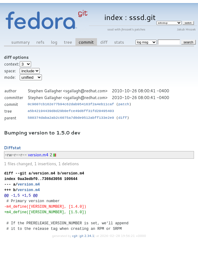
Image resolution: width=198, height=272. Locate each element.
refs (40, 42)
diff (103, 42)
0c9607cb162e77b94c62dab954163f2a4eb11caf (71, 104)
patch (123, 104)
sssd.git (142, 17)
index (113, 17)
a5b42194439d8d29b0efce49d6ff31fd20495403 (71, 111)
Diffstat (12, 147)
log (54, 42)
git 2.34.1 (86, 236)
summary (20, 42)
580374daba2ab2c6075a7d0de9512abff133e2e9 (71, 117)
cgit (75, 236)
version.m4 (38, 155)
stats (119, 42)
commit (86, 42)
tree (68, 42)
